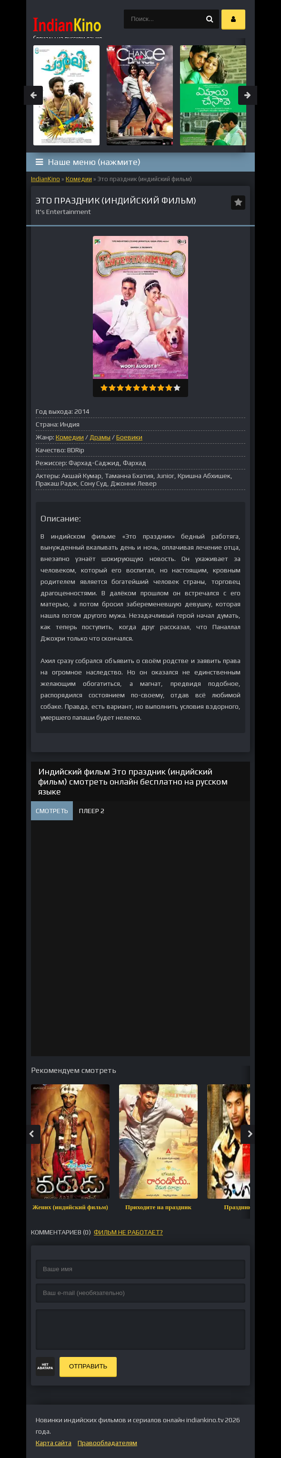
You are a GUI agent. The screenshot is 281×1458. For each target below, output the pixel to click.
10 (177, 388)
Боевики (129, 437)
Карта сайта (53, 1443)
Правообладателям (107, 1443)
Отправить (88, 1366)
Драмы (100, 437)
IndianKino (45, 179)
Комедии (79, 179)
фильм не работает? (128, 1232)
